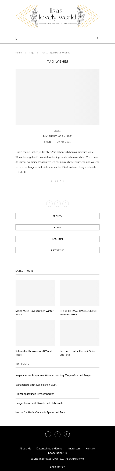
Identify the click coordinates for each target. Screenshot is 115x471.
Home (19, 52)
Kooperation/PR (57, 452)
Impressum (74, 448)
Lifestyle (57, 131)
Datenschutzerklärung (49, 448)
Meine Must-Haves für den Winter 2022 (34, 313)
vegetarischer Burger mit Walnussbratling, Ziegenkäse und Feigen (53, 375)
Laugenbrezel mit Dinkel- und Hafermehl (39, 402)
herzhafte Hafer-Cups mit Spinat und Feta (78, 352)
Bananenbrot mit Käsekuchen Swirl (36, 384)
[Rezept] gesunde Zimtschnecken (35, 393)
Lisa (49, 142)
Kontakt (90, 448)
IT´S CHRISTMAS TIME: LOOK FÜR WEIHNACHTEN (77, 313)
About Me (25, 448)
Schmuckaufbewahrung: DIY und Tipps (33, 352)
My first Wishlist (57, 136)
